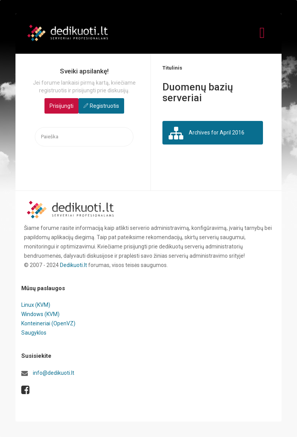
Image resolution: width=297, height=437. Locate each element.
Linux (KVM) (35, 305)
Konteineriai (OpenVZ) (48, 323)
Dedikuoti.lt (73, 265)
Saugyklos (33, 333)
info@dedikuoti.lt (53, 373)
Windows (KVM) (40, 314)
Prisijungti (61, 106)
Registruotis (104, 106)
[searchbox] (84, 137)
